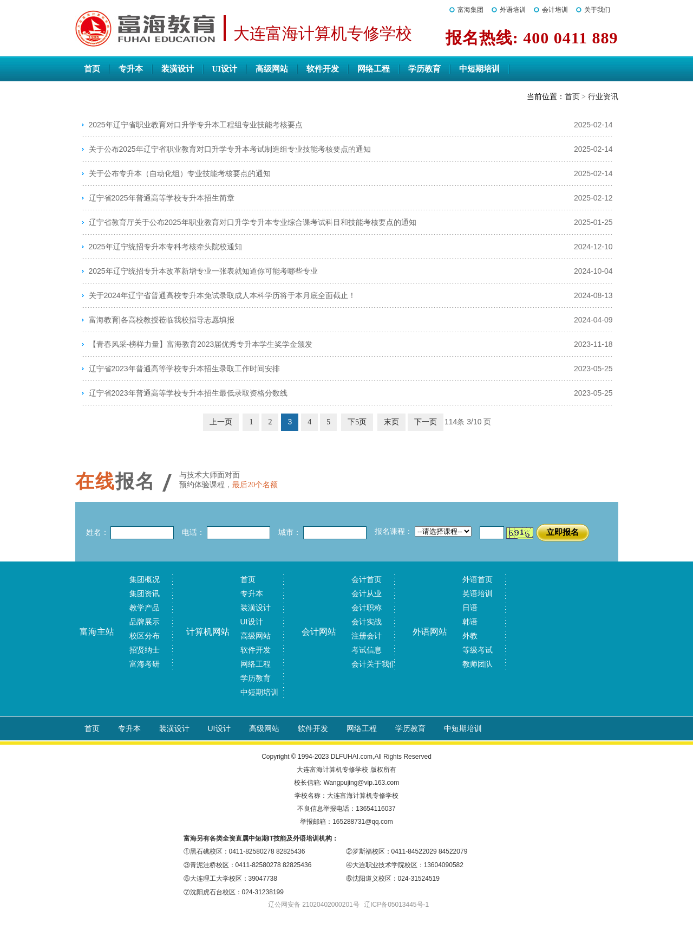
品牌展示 (144, 621)
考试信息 (366, 649)
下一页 (425, 422)
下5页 (357, 422)
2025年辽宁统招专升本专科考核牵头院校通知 (165, 246)
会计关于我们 (374, 664)
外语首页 (477, 579)
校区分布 (144, 635)
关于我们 (597, 10)
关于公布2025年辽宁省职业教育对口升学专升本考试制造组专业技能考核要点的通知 (230, 149)
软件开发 (322, 68)
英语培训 (477, 593)
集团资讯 (144, 593)
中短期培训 (479, 68)
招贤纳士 (144, 649)
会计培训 (555, 10)
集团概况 (144, 579)
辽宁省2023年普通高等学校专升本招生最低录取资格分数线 (188, 393)
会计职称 (366, 607)
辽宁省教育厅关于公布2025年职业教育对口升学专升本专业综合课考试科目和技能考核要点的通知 (252, 222)
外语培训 (513, 10)
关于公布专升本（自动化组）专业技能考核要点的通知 (180, 173)
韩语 (470, 621)
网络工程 (373, 68)
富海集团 (470, 10)
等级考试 (477, 649)
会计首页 (366, 579)
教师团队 (477, 664)
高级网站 (272, 68)
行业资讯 (603, 97)
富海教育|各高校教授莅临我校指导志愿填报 (162, 319)
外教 (470, 635)
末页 (391, 422)
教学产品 (144, 607)
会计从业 (366, 593)
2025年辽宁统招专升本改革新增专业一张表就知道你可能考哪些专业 (203, 271)
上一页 (221, 422)
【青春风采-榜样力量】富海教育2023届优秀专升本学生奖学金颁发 (201, 344)
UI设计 (225, 68)
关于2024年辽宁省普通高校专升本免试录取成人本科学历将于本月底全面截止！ (222, 295)
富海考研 (144, 664)
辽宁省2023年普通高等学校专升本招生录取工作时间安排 (184, 368)
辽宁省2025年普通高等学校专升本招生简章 (161, 197)
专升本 (131, 68)
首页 (92, 68)
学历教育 (424, 68)
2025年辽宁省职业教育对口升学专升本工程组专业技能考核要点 (196, 124)
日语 (470, 607)
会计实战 (366, 621)
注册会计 (366, 635)
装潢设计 (177, 68)
